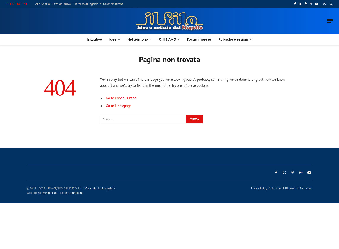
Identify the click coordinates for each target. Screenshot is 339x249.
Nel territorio (137, 39)
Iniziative (94, 39)
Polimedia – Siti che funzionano (64, 193)
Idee (113, 39)
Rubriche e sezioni (233, 39)
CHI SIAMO (167, 39)
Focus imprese (199, 39)
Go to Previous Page (121, 98)
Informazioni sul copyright (99, 188)
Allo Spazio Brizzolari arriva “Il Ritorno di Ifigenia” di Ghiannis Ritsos (79, 4)
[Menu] (330, 21)
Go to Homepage (119, 105)
